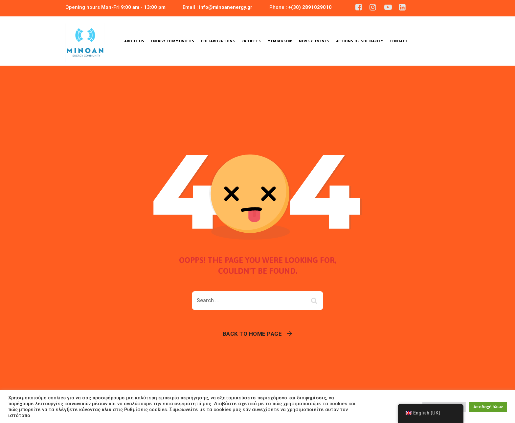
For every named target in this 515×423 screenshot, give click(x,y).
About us (134, 41)
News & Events (314, 41)
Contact (399, 41)
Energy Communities (172, 41)
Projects (251, 41)
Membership (279, 41)
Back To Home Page (252, 333)
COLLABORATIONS (218, 41)
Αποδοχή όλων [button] (488, 406)
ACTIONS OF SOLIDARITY (359, 41)
